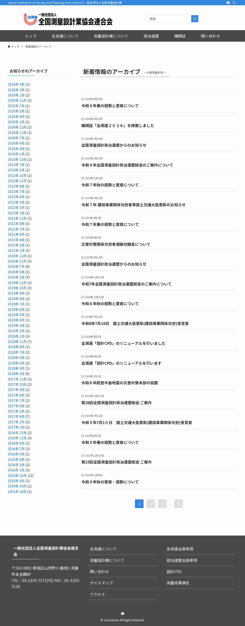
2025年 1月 (16, 121)
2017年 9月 (16, 389)
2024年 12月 (17, 127)
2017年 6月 (16, 405)
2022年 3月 (16, 207)
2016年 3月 (16, 464)
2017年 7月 (16, 400)
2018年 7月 (16, 352)
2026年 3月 (16, 89)
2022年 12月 (17, 175)
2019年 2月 (16, 330)
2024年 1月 (16, 153)
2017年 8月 (16, 395)
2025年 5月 (16, 111)
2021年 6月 (16, 234)
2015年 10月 (17, 475)
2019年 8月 (16, 298)
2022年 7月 (16, 191)
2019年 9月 (16, 293)
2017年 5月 (16, 411)
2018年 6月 (16, 357)
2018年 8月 (16, 346)
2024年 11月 (17, 132)
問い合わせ (99, 571)
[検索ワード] (172, 18)
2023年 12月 (17, 159)
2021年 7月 (16, 229)
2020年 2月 (16, 277)
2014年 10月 (17, 486)
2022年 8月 (16, 186)
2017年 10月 (17, 384)
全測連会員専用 (180, 549)
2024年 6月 (16, 143)
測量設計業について (107, 560)
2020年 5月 (16, 271)
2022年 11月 (17, 180)
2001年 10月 (17, 491)
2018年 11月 (17, 341)
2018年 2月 (16, 373)
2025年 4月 (16, 116)
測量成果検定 (178, 583)
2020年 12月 (17, 255)
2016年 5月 (16, 454)
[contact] (228, 2)
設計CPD (174, 571)
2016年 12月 (17, 432)
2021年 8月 (16, 223)
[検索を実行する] (194, 18)
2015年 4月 (16, 480)
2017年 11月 (17, 379)
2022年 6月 (16, 196)
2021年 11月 (17, 218)
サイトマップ (101, 583)
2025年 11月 (17, 100)
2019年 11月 (17, 282)
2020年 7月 (16, 266)
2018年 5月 (16, 363)
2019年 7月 (16, 304)
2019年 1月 (16, 336)
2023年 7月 (16, 164)
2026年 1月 (16, 95)
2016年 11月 (17, 438)
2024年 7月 (16, 137)
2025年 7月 (16, 105)
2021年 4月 (16, 239)
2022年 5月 (16, 202)
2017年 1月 (16, 427)
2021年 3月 (16, 245)
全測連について (103, 549)
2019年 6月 (16, 309)
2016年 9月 (16, 443)
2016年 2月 (16, 470)
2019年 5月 (16, 314)
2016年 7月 (16, 448)
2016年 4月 (16, 459)
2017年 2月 (16, 421)
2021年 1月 (16, 250)
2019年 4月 (16, 320)
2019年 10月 (17, 287)
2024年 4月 (16, 148)
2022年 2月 (16, 213)
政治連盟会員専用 (182, 560)
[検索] (234, 2)
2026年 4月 (16, 84)
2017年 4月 (16, 416)
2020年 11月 (17, 261)
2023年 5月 (16, 170)
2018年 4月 (16, 368)
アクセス (97, 594)
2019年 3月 (16, 325)
